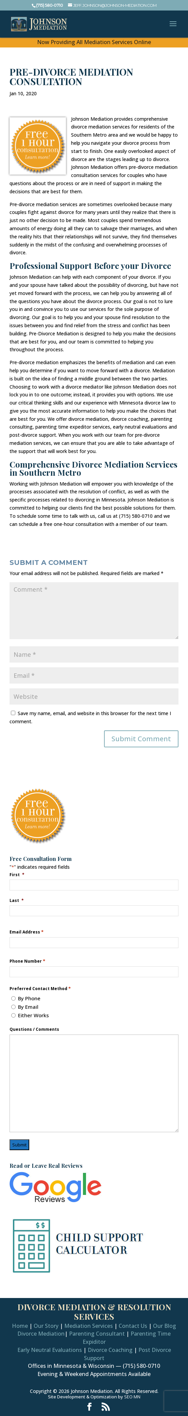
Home (20, 1326)
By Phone (29, 998)
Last (17, 900)
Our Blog (164, 1326)
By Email (28, 1006)
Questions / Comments (34, 1029)
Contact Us (133, 1326)
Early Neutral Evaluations (49, 1350)
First (17, 874)
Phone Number (27, 961)
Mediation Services (88, 1326)
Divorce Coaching (110, 1350)
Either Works (33, 1015)
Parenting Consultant (97, 1333)
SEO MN (132, 1397)
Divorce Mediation (41, 1333)
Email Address (27, 932)
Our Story (46, 1326)
